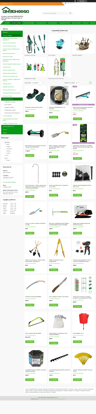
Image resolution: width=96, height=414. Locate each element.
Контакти (85, 22)
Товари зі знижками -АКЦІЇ (10, 123)
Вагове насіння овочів (9, 53)
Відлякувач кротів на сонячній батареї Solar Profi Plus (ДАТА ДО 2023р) (83, 147)
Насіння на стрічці (7, 56)
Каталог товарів (16, 22)
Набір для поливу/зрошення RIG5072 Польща (81, 224)
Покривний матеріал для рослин (11, 93)
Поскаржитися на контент (45, 399)
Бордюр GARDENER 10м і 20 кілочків (57, 108)
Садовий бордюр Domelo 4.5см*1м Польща (59, 370)
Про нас (92, 22)
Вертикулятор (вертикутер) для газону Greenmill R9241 (83, 108)
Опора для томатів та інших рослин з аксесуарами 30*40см (82, 297)
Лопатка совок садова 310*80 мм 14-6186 (35, 224)
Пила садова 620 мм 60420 (33, 333)
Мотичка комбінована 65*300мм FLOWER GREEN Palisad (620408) (59, 224)
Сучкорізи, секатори (9, 102)
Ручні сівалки (7, 104)
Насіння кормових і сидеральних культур (11, 80)
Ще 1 (7, 155)
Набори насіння (7, 84)
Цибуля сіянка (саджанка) (10, 73)
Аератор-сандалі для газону (33, 107)
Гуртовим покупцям (28, 22)
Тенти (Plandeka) (7, 116)
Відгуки (5, 132)
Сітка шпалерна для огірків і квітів (10, 119)
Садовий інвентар (7, 99)
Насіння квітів (6, 67)
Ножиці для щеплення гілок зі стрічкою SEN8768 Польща (82, 260)
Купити (31, 115)
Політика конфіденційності (58, 399)
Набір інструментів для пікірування (56, 260)
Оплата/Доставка (41, 22)
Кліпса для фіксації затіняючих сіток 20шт (58, 186)
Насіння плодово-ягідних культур (12, 64)
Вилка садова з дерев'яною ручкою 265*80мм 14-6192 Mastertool (57, 147)
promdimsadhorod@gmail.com (10, 182)
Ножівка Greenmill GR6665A (33, 296)
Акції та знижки (76, 22)
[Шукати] (70, 13)
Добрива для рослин (8, 87)
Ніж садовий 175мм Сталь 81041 (58, 296)
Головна (7, 22)
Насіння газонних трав (9, 70)
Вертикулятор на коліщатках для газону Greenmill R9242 (35, 146)
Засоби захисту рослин (9, 90)
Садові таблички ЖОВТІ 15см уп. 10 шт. (83, 370)
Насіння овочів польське (9, 46)
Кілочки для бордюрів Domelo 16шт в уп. (82, 186)
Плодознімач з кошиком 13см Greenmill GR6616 (58, 334)
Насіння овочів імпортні (9, 43)
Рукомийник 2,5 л (78, 333)
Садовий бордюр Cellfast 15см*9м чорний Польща (35, 370)
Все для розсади (7, 96)
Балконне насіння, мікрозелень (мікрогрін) (11, 60)
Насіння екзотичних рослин (10, 76)
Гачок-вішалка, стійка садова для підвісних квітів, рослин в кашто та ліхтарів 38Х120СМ (35, 187)
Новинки (5, 32)
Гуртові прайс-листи (8, 126)
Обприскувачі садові (9, 110)
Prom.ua (56, 397)
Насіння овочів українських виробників (10, 39)
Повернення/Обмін (65, 22)
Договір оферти (52, 22)
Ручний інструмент (9, 107)
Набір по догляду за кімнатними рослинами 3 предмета (35, 260)
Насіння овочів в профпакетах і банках (11, 49)
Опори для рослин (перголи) (12, 113)
